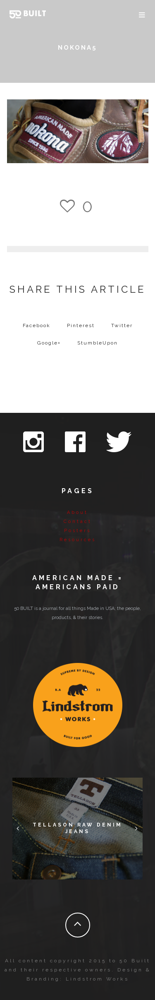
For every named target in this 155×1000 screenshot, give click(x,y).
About (77, 512)
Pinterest (81, 325)
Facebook (36, 325)
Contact (78, 521)
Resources (78, 539)
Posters (77, 530)
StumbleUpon (97, 343)
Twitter (122, 325)
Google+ (49, 343)
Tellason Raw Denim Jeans (77, 828)
